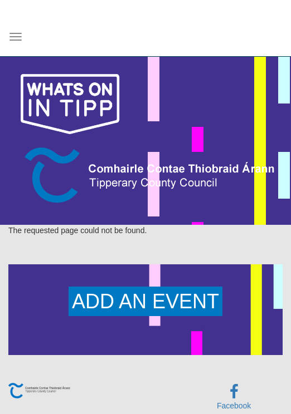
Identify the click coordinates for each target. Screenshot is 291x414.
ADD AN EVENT (145, 301)
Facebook (234, 405)
